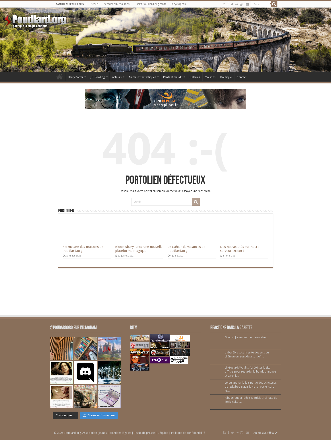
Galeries (195, 77)
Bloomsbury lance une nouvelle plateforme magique (139, 249)
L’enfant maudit (172, 77)
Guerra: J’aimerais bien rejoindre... (246, 337)
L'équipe (163, 432)
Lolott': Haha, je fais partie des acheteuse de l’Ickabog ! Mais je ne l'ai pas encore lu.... (251, 386)
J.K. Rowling (97, 77)
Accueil (95, 4)
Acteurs (117, 77)
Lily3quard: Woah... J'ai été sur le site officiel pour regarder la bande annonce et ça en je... (250, 371)
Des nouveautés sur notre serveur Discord (239, 249)
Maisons (210, 77)
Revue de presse (144, 432)
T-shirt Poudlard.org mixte (150, 4)
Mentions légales (120, 432)
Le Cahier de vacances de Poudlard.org (186, 249)
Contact (241, 77)
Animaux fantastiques (142, 77)
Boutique (226, 77)
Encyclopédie (178, 4)
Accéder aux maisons (117, 4)
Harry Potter (75, 77)
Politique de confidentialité (188, 432)
